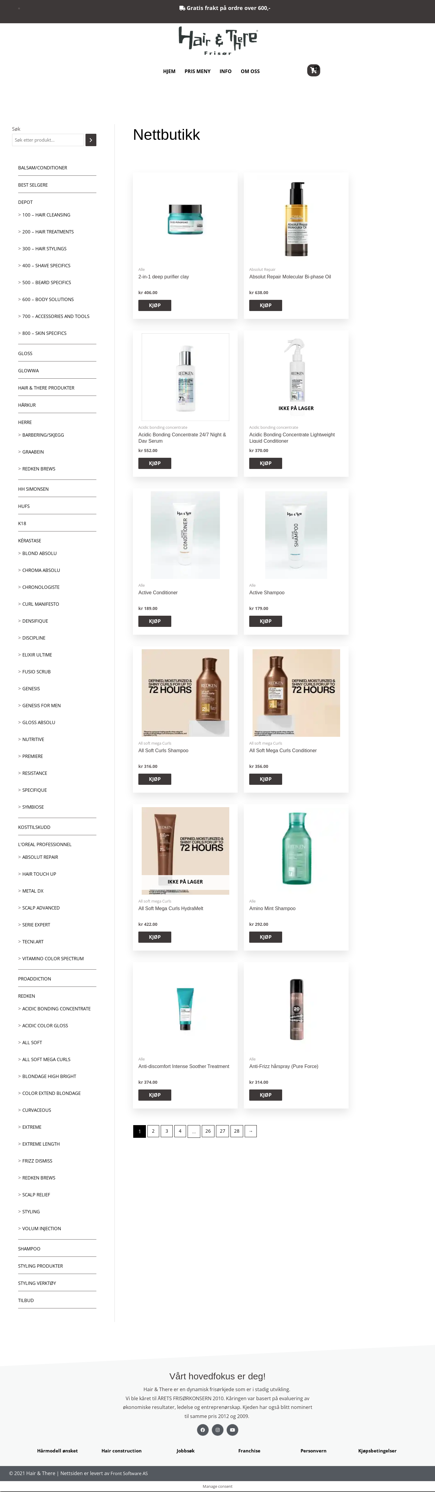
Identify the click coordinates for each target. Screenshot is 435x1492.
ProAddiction (35, 979)
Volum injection (42, 1229)
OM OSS (250, 71)
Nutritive (34, 739)
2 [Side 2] (154, 663)
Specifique (35, 790)
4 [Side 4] (182, 663)
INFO (226, 71)
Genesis (32, 689)
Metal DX (33, 891)
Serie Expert (37, 925)
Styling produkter (42, 1266)
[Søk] (90, 140)
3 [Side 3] (168, 663)
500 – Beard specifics (48, 283)
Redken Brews (40, 469)
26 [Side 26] (211, 663)
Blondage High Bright (51, 1076)
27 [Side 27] (225, 663)
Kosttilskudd (35, 827)
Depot (26, 202)
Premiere (33, 756)
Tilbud (26, 1301)
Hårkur (27, 405)
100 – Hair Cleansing (47, 215)
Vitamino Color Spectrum (55, 959)
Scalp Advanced (42, 908)
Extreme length (42, 1144)
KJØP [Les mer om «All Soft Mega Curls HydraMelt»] (155, 626)
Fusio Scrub (37, 672)
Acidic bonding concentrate (59, 1009)
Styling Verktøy (38, 1283)
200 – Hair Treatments (50, 232)
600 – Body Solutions (49, 300)
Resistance (36, 773)
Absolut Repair (41, 857)
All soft (32, 1043)
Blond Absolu (40, 553)
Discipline (34, 638)
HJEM (169, 71)
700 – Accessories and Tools (58, 316)
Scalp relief (37, 1195)
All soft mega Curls (48, 1060)
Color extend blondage (53, 1093)
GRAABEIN (34, 452)
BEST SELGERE (34, 185)
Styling (31, 1212)
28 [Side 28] (240, 663)
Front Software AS (131, 1474)
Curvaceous (38, 1110)
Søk (16, 129)
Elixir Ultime (38, 655)
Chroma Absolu (42, 570)
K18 (22, 524)
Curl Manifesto (42, 604)
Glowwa (29, 371)
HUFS (24, 506)
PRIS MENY (198, 71)
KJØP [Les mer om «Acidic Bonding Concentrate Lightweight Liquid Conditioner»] (377, 306)
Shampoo (30, 1249)
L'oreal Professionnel (46, 845)
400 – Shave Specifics (48, 266)
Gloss (25, 354)
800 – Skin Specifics (45, 333)
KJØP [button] (155, 306)
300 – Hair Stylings (45, 249)
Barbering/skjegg (44, 435)
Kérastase (31, 541)
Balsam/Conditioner (44, 168)
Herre (25, 422)
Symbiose (33, 807)
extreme (32, 1127)
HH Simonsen (34, 489)
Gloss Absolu (39, 723)
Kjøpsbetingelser (377, 1451)
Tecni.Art (34, 942)
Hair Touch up (40, 874)
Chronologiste (42, 587)
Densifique (36, 621)
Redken (27, 996)
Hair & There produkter (48, 388)
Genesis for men (43, 706)
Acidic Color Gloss (46, 1026)
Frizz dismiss (38, 1161)
